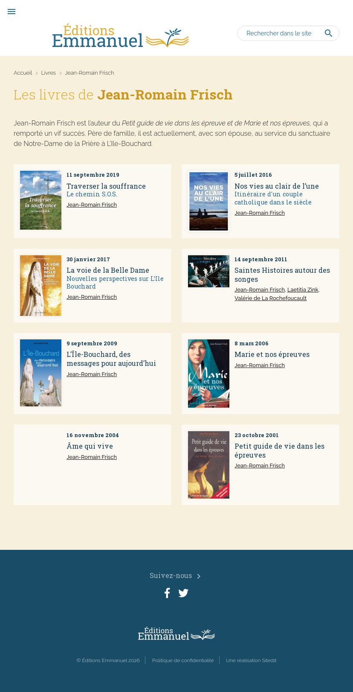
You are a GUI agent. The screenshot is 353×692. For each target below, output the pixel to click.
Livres (48, 73)
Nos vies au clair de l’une (276, 185)
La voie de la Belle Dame (108, 270)
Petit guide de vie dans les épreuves (279, 450)
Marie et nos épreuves (272, 354)
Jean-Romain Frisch (92, 204)
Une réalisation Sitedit (251, 660)
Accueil (23, 73)
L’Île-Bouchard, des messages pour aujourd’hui (111, 359)
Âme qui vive (90, 445)
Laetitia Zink (302, 289)
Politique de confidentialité (183, 660)
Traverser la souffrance (106, 185)
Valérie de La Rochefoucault (270, 298)
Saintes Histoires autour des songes (282, 274)
